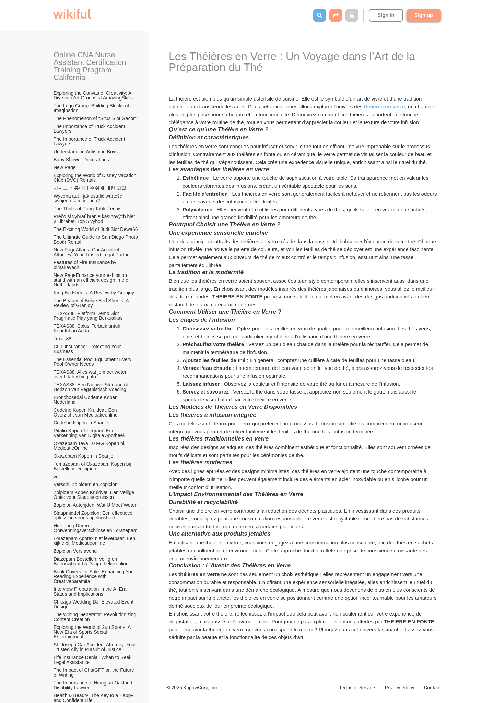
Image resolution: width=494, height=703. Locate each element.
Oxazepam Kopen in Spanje (83, 456)
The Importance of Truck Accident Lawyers (90, 129)
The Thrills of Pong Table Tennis (87, 208)
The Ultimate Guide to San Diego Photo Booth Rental (96, 239)
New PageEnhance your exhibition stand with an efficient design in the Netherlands (92, 280)
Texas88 (62, 338)
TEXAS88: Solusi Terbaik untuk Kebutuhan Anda (87, 328)
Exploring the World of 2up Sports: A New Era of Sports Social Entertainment (93, 632)
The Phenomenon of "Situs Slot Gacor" (95, 118)
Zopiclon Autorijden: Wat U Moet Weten (95, 505)
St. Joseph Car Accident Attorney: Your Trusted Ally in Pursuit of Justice (95, 647)
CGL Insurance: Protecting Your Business (88, 349)
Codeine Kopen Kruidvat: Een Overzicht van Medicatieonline (86, 412)
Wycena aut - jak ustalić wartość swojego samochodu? (89, 198)
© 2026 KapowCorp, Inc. (192, 687)
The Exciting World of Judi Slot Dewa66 (96, 229)
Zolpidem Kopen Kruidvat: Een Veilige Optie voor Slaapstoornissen (95, 495)
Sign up (423, 15)
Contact (432, 687)
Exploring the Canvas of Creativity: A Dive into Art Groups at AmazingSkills (93, 95)
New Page (65, 167)
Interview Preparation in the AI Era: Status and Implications (91, 591)
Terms (357, 687)
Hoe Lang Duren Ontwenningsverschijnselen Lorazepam (95, 528)
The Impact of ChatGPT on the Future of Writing (95, 672)
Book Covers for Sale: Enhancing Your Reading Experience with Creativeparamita (95, 576)
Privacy (399, 687)
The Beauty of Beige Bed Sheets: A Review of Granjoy (92, 303)
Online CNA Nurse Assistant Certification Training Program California (91, 66)
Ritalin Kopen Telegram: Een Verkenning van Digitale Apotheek (89, 433)
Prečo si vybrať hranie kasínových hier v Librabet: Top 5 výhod (95, 219)
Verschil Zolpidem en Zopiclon (86, 484)
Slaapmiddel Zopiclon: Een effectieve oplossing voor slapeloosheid (94, 515)
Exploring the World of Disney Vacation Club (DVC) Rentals (96, 178)
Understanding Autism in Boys (86, 151)
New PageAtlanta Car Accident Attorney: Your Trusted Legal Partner (92, 252)
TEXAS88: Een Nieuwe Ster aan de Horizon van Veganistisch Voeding (92, 387)
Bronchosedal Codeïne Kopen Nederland (86, 400)
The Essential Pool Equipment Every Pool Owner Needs (93, 361)
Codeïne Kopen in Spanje (81, 422)
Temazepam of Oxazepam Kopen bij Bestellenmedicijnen (93, 466)
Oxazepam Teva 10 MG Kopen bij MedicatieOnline (90, 446)
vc (56, 476)
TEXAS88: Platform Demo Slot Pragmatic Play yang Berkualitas (88, 316)
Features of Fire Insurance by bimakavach (86, 265)
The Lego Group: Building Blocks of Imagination (92, 108)
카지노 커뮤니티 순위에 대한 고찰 (90, 188)
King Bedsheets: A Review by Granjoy (94, 292)
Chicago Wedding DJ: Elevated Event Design (94, 604)
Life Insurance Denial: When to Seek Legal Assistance (93, 660)
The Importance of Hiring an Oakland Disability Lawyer (93, 685)
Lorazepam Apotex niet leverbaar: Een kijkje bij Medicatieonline (95, 541)
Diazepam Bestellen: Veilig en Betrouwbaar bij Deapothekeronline (91, 561)
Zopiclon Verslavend (75, 551)
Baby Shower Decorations (81, 159)
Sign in (385, 15)
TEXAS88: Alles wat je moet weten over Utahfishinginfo (91, 374)
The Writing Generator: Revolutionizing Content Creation (96, 617)
